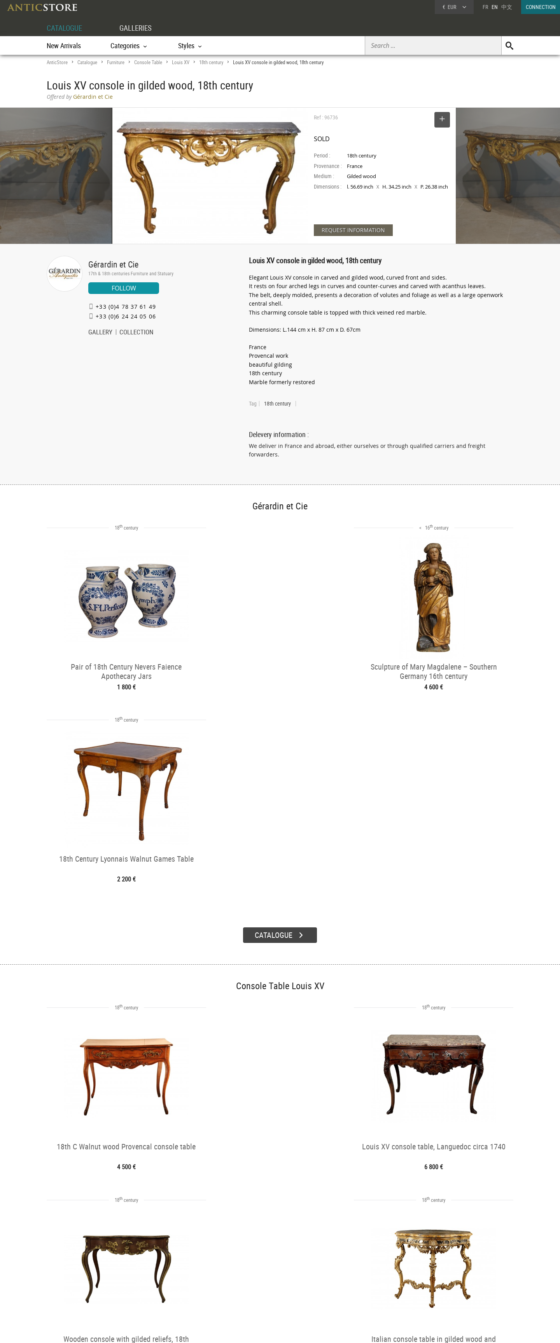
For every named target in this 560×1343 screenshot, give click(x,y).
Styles (156, 1280)
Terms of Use (241, 1329)
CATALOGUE (65, 28)
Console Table (148, 62)
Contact (441, 1281)
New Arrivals (64, 45)
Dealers (252, 1271)
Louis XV (180, 62)
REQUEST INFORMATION (353, 230)
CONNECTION (541, 6)
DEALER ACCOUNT (76, 1260)
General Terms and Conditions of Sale (296, 1329)
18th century (211, 62)
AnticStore (57, 62)
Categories (161, 1271)
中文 (506, 6)
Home (439, 1273)
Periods (158, 1290)
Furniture (115, 62)
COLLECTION (136, 332)
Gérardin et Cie (113, 264)
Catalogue (87, 62)
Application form (79, 1288)
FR (485, 6)
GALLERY (100, 332)
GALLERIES (139, 28)
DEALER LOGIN (88, 1275)
